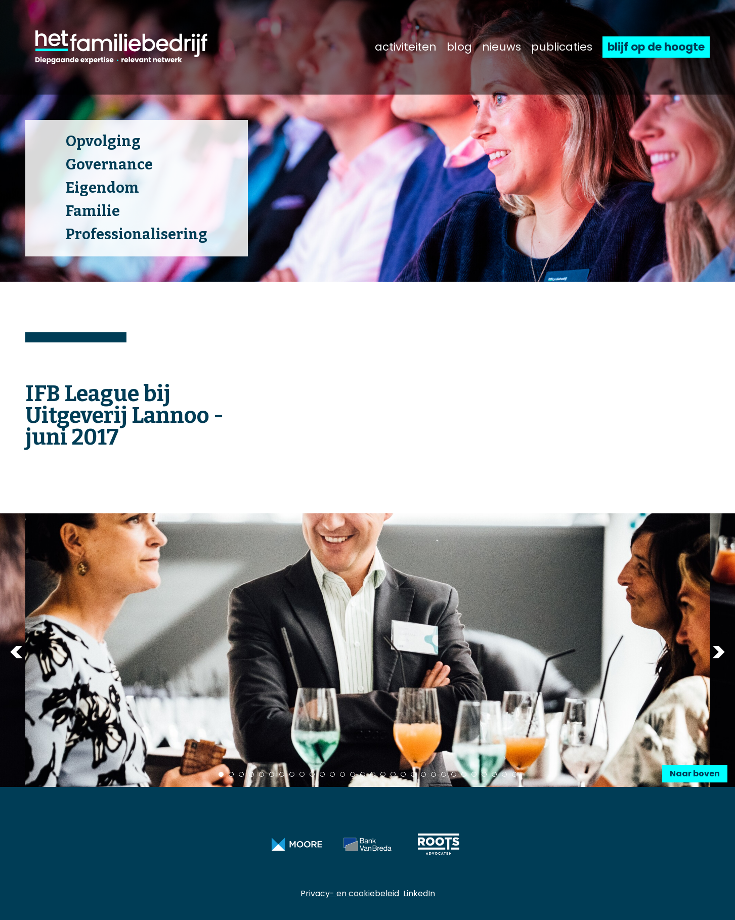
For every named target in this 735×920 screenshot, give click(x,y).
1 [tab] (221, 774)
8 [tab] (291, 774)
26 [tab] (474, 774)
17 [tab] (382, 774)
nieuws (501, 47)
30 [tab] (514, 774)
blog (459, 47)
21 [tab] (423, 774)
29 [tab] (504, 774)
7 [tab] (281, 774)
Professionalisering (136, 234)
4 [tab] (251, 774)
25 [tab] (463, 774)
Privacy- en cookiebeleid (349, 893)
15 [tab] (362, 774)
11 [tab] (322, 774)
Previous (16, 652)
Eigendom (102, 188)
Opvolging (103, 141)
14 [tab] (352, 774)
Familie (93, 211)
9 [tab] (302, 774)
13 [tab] (342, 774)
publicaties (561, 47)
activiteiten (406, 47)
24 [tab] (453, 774)
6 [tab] (271, 774)
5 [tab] (261, 774)
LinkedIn (419, 893)
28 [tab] (494, 774)
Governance (109, 164)
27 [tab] (484, 774)
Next (718, 652)
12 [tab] (332, 774)
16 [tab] (372, 774)
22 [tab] (433, 774)
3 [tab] (241, 774)
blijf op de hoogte (656, 47)
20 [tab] (413, 774)
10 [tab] (312, 774)
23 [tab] (443, 774)
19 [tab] (403, 774)
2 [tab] (231, 774)
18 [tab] (393, 774)
